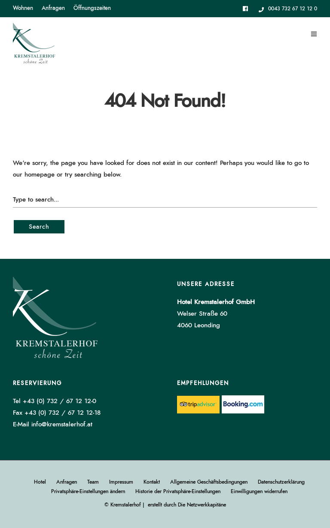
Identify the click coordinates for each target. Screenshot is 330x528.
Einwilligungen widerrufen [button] (259, 491)
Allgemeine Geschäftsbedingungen (209, 482)
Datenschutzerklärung (281, 482)
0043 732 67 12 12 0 (288, 8)
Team (93, 482)
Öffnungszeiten (92, 8)
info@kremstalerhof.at (61, 424)
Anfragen (53, 8)
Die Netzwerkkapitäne (202, 504)
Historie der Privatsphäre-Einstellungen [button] (177, 491)
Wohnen (23, 8)
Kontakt (152, 482)
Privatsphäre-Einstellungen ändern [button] (88, 491)
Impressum (121, 482)
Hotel (40, 482)
